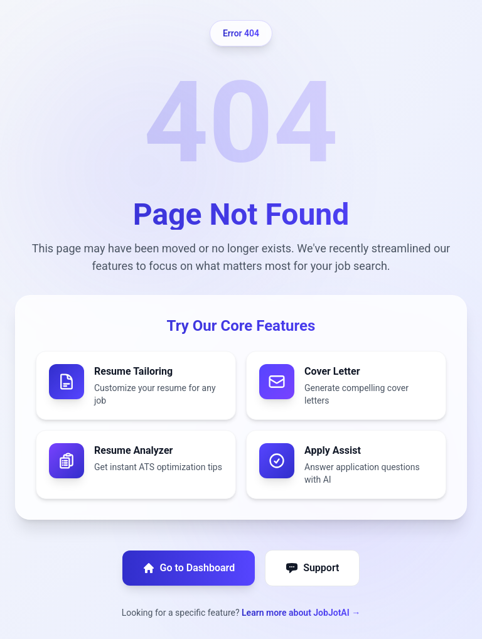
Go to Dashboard (188, 568)
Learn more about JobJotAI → (301, 613)
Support (312, 568)
